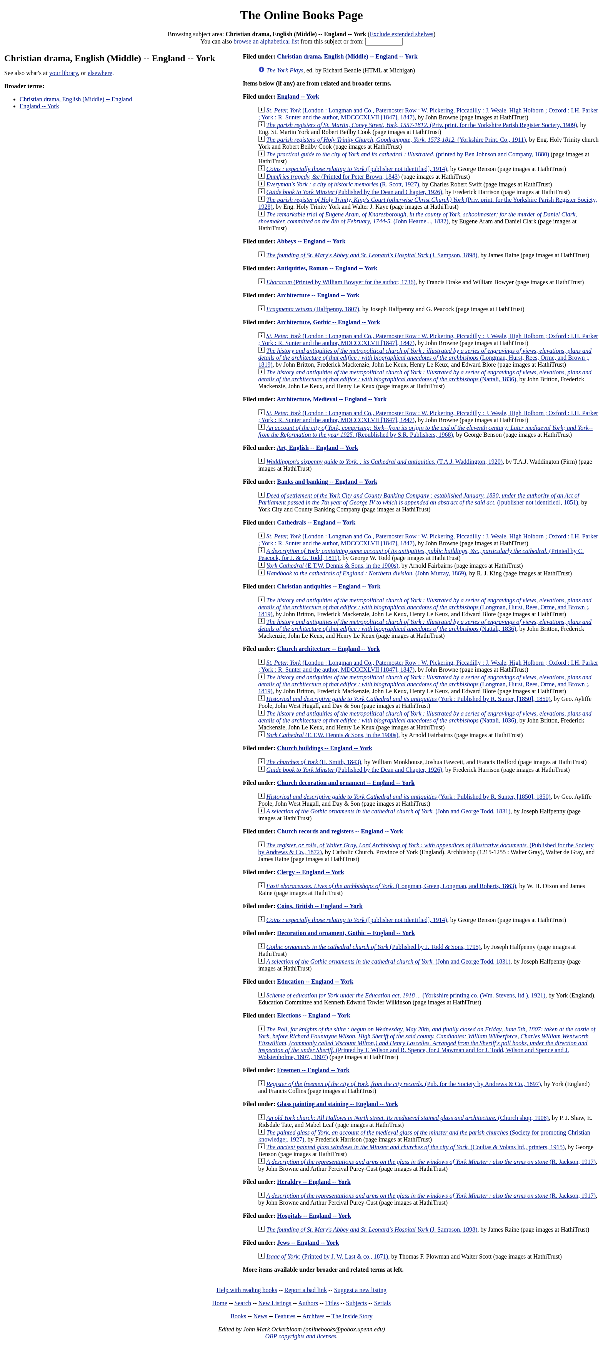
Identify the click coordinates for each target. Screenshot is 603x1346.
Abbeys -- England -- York (311, 241)
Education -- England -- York (315, 981)
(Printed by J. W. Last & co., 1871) (327, 1256)
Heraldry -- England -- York (313, 1181)
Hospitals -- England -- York (314, 1215)
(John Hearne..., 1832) (417, 218)
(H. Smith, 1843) (313, 762)
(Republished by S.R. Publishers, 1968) (425, 431)
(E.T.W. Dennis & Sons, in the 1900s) (332, 565)
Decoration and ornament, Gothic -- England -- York (346, 933)
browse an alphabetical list (266, 41)
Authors (308, 1303)
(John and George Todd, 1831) (388, 811)
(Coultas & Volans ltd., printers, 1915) (415, 1147)
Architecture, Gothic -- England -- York (328, 322)
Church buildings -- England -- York (324, 748)
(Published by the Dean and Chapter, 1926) (354, 192)
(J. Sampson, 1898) (371, 255)
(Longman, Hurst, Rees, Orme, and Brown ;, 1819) (424, 357)
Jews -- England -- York (308, 1242)
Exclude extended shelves (401, 34)
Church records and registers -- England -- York (340, 831)
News (260, 1316)
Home (219, 1303)
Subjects (356, 1303)
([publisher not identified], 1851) (418, 499)
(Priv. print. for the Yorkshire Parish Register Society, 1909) (421, 125)
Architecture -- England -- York (318, 295)
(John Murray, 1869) (366, 573)
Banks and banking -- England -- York (327, 481)
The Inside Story (352, 1316)
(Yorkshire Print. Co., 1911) (396, 139)
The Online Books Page (301, 15)
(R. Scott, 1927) (342, 184)
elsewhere (100, 73)
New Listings (275, 1303)
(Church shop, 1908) (407, 1118)
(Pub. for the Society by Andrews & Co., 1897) (403, 1084)
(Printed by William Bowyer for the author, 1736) (340, 282)
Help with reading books (247, 1290)
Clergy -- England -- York (310, 872)
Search (243, 1303)
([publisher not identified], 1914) (356, 169)
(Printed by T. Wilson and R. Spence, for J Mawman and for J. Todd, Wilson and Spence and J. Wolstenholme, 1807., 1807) (426, 1043)
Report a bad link (305, 1290)
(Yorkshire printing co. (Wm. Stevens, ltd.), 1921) (405, 995)
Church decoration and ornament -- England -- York (346, 782)
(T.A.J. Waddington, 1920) (384, 461)
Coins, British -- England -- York (320, 906)
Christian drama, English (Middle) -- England (76, 99)
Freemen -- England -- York (313, 1070)
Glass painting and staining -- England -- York (337, 1104)
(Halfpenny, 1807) (312, 309)
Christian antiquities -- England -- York (328, 586)
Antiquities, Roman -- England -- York (327, 268)
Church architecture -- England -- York (328, 648)
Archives (313, 1316)
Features (285, 1316)
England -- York (39, 106)
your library (63, 73)
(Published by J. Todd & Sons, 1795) (373, 947)
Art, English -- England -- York (317, 447)
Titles (332, 1303)
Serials (382, 1303)
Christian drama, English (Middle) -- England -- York (347, 56)
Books (238, 1316)
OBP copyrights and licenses (300, 1336)
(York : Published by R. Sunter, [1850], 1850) (408, 699)
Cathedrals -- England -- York (316, 522)
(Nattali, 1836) (424, 375)
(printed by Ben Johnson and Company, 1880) (407, 154)
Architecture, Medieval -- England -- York (331, 399)
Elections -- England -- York (313, 1015)
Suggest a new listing (360, 1290)
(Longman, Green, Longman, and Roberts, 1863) (391, 886)
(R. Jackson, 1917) (431, 1161)
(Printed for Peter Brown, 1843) (333, 176)
